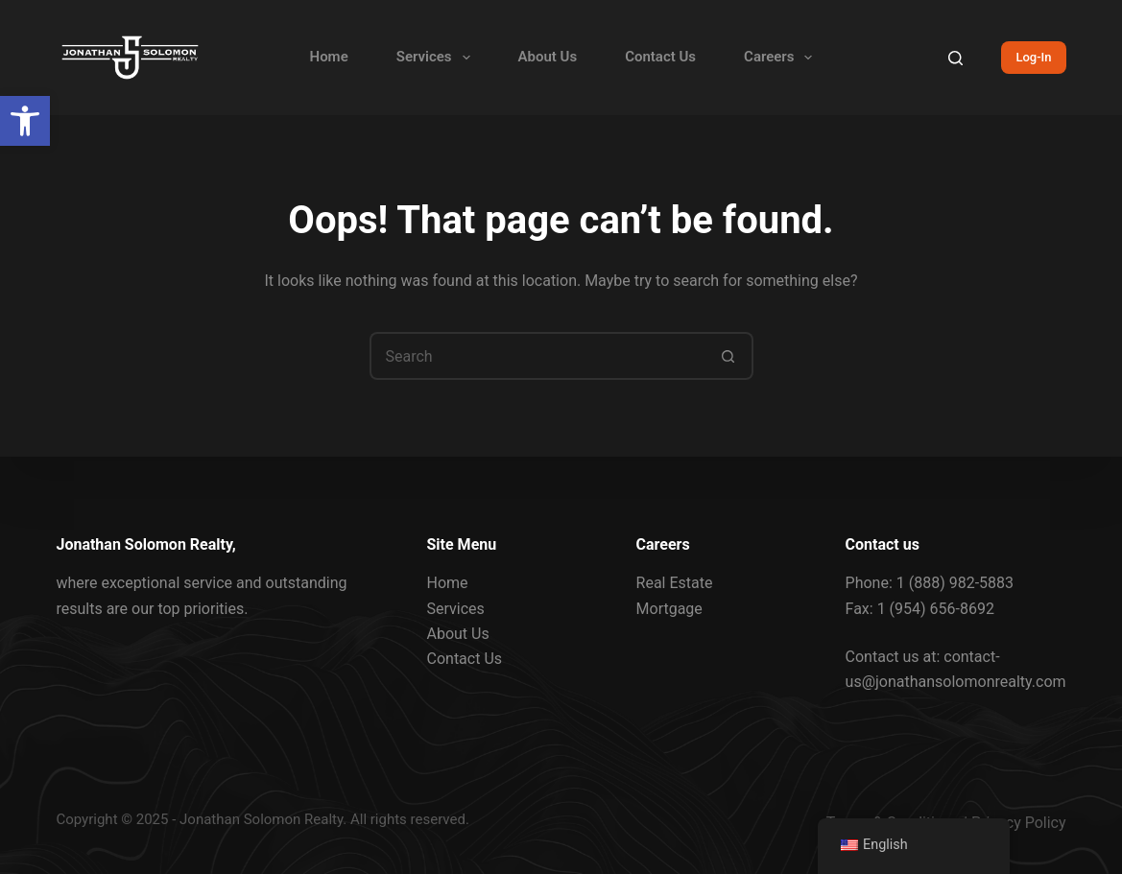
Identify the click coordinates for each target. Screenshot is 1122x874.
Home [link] (329, 56)
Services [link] (437, 57)
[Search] (955, 58)
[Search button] (729, 356)
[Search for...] (537, 356)
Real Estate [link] (674, 583)
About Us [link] (548, 56)
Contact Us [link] (660, 56)
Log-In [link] (1033, 57)
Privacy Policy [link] (1018, 823)
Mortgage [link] (669, 608)
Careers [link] (782, 57)
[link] (25, 121)
